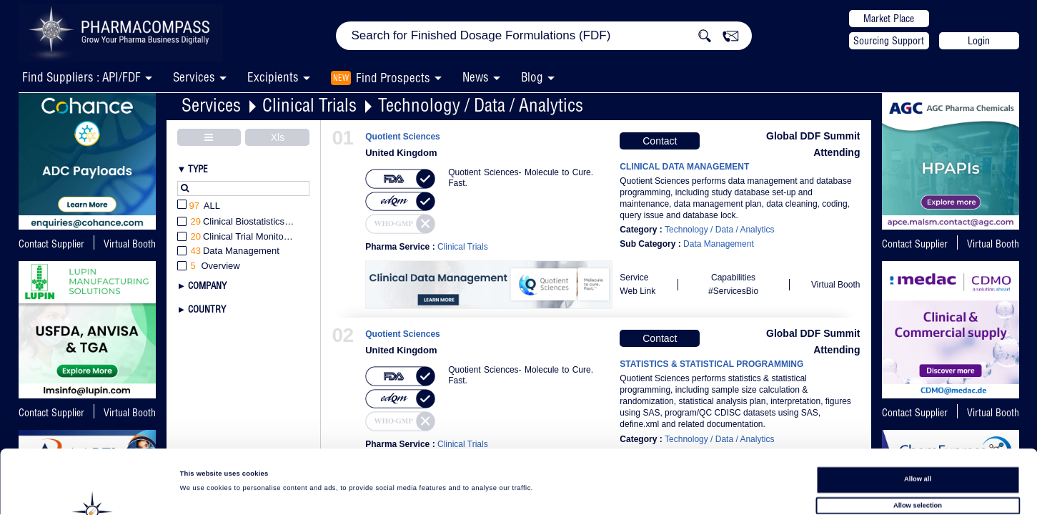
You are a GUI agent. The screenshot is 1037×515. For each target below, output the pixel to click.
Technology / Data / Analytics (480, 105)
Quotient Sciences (402, 137)
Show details (593, 490)
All (199, 206)
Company (207, 285)
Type (198, 169)
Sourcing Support (888, 40)
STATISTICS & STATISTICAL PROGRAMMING (711, 364)
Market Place (888, 18)
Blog (532, 76)
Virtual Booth (130, 243)
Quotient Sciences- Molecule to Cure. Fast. (520, 177)
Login (979, 40)
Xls (277, 137)
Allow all (917, 415)
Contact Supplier (51, 243)
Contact (659, 141)
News (475, 76)
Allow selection (917, 442)
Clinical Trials (309, 105)
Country (207, 309)
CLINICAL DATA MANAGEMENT (684, 167)
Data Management (718, 244)
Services (211, 105)
